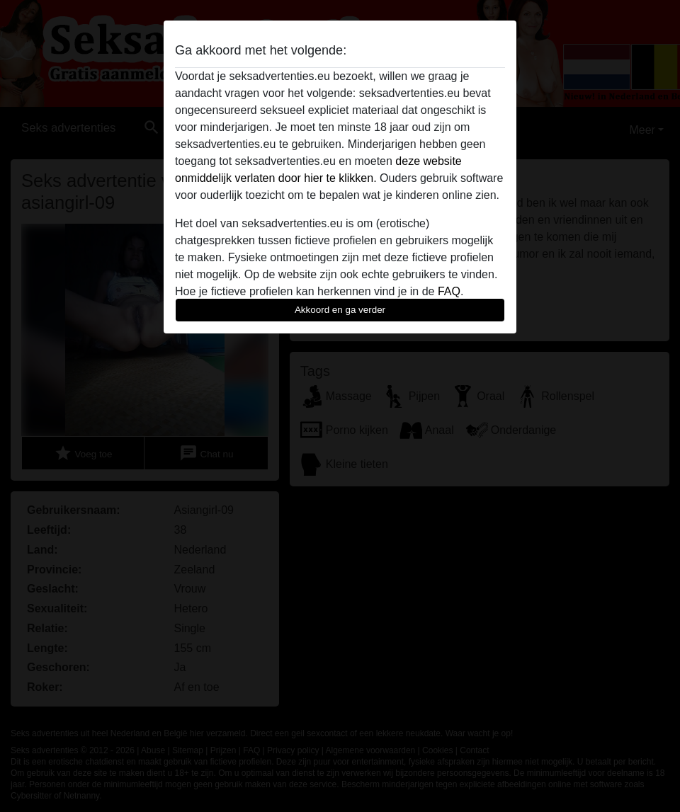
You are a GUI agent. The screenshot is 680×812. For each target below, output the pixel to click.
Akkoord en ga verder (340, 309)
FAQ (449, 291)
